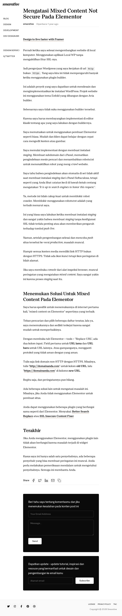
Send (35, 541)
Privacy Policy (104, 604)
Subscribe (84, 580)
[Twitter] (8, 606)
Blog (6, 18)
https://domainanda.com (39, 370)
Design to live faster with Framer (43, 39)
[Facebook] (21, 606)
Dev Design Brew (12, 36)
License (91, 604)
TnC (115, 604)
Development (11, 30)
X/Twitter (9, 56)
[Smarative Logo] (11, 4)
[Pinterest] (27, 606)
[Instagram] (15, 606)
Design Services (12, 50)
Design (7, 24)
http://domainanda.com (44, 366)
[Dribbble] (34, 606)
